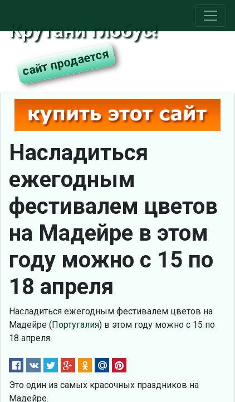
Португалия (75, 324)
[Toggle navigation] (210, 15)
